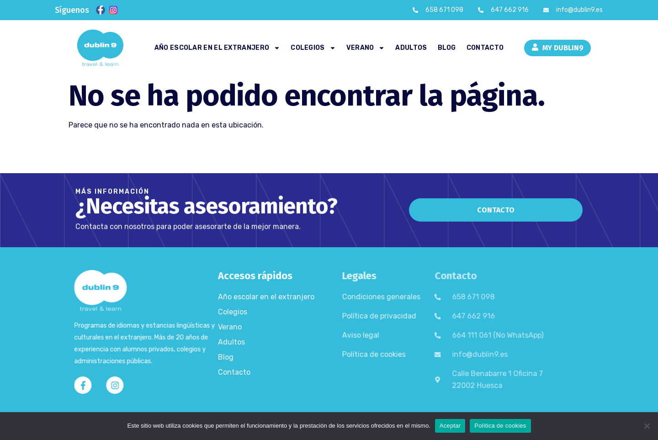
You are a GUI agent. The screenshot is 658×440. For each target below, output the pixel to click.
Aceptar (450, 425)
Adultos (411, 48)
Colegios (313, 48)
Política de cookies (324, 354)
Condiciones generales (331, 296)
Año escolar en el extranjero (217, 48)
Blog (447, 48)
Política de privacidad (329, 316)
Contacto (485, 48)
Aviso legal (310, 335)
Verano (365, 48)
